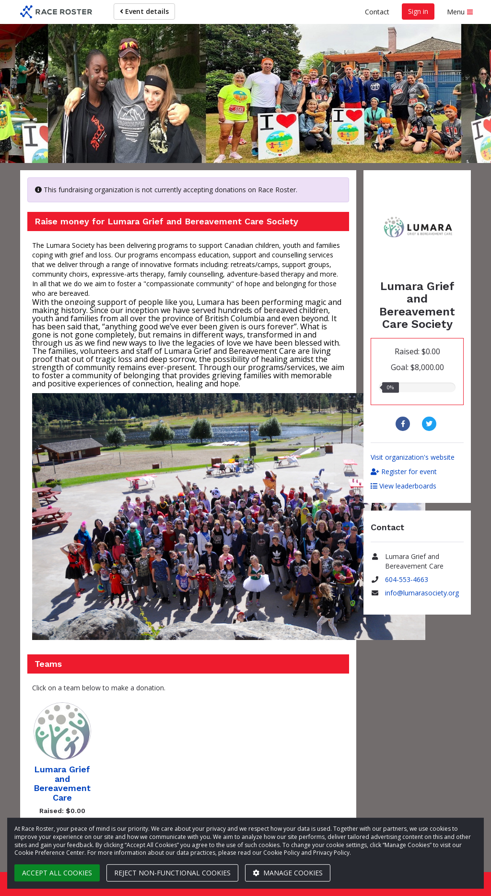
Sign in (418, 11)
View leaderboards (403, 485)
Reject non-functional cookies (172, 872)
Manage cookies (288, 872)
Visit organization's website (413, 457)
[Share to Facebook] (404, 424)
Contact (377, 11)
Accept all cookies (57, 872)
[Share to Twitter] (430, 424)
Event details (144, 11)
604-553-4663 (406, 579)
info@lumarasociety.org (422, 592)
